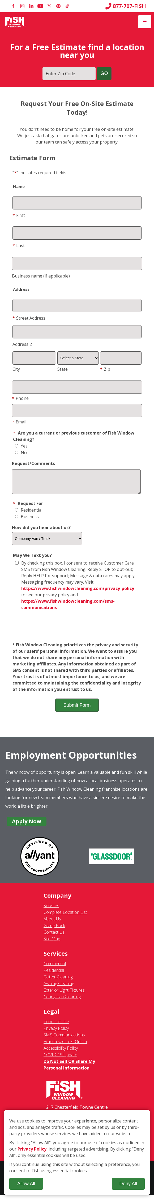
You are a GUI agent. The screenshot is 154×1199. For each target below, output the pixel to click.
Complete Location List (65, 916)
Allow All (26, 1183)
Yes (21, 446)
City (16, 369)
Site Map (52, 943)
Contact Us (54, 936)
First (18, 215)
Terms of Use (56, 1025)
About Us (52, 923)
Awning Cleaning (59, 987)
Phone (20, 398)
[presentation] (77, 630)
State (62, 369)
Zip (105, 369)
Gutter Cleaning (58, 981)
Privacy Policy (56, 1032)
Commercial (55, 967)
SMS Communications (64, 1039)
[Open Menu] (144, 21)
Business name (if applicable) (41, 276)
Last (18, 245)
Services (51, 909)
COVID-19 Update (60, 1059)
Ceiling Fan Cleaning (62, 1001)
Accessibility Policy (61, 1052)
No (21, 452)
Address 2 (22, 344)
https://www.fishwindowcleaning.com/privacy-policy (77, 592)
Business (27, 521)
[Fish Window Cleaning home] (15, 21)
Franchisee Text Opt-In (65, 1045)
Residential (28, 514)
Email (19, 422)
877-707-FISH (125, 6)
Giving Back (54, 929)
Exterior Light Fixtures (64, 994)
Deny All (128, 1183)
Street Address (28, 318)
